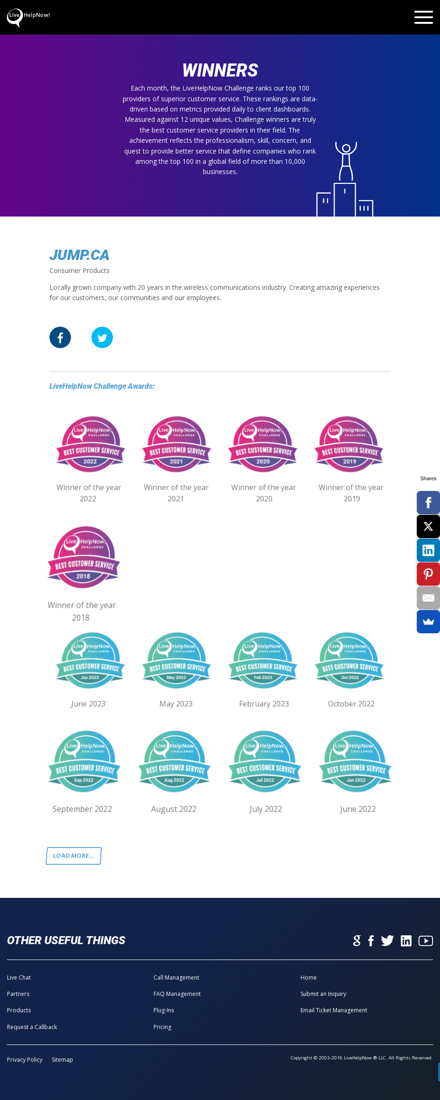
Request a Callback (32, 1027)
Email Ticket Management (333, 1010)
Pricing (162, 1027)
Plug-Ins (164, 1010)
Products (19, 1010)
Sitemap (62, 1060)
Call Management (176, 977)
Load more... (74, 856)
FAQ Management (177, 994)
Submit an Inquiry (323, 994)
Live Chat (19, 977)
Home (308, 977)
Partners (18, 994)
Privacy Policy (24, 1060)
